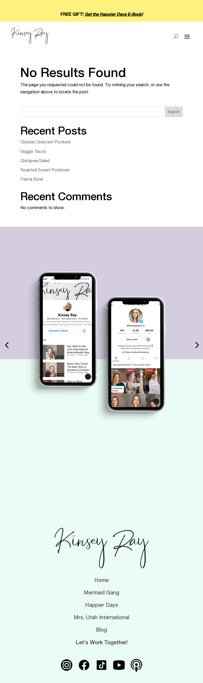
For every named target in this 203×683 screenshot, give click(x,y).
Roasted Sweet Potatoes (45, 169)
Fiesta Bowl (31, 179)
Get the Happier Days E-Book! (114, 14)
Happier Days (101, 605)
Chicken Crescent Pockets (45, 142)
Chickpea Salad (35, 160)
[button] (6, 345)
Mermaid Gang (101, 592)
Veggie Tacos (33, 151)
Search (174, 112)
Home (101, 580)
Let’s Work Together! (102, 642)
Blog (101, 630)
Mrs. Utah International (101, 617)
